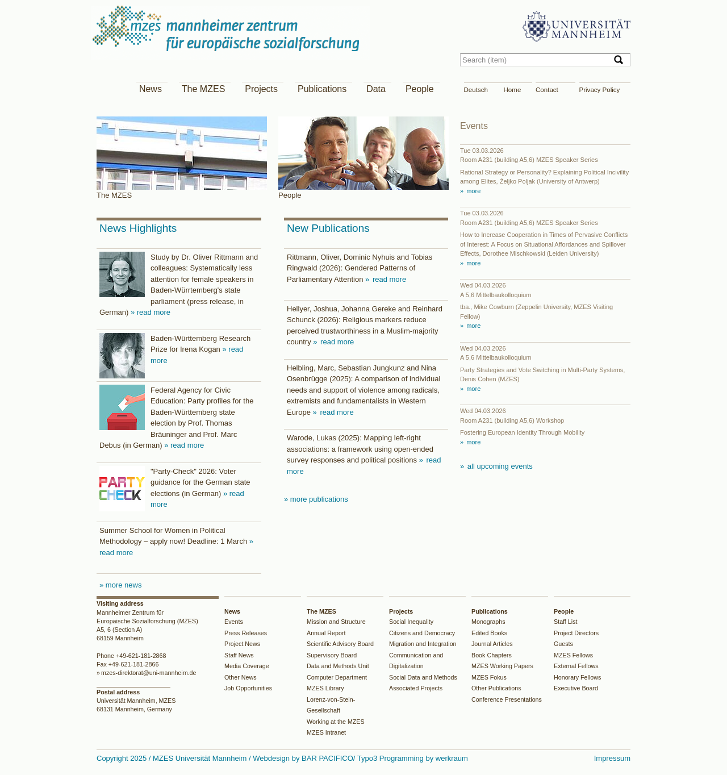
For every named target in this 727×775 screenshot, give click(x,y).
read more (388, 279)
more (473, 191)
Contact (547, 89)
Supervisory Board (332, 655)
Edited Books (489, 633)
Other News (240, 677)
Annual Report (326, 633)
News (150, 89)
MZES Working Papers (502, 666)
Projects (261, 89)
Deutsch (476, 89)
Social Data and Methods (423, 677)
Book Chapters (491, 655)
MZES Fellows (573, 655)
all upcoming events (499, 466)
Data (376, 89)
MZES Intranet (326, 732)
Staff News (239, 655)
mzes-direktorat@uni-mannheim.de (149, 672)
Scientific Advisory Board (340, 643)
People (420, 89)
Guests (563, 643)
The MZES (203, 89)
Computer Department (337, 677)
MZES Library (325, 688)
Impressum (612, 758)
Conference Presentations (506, 699)
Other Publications (496, 688)
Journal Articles (492, 643)
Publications (322, 89)
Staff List (566, 621)
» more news (120, 585)
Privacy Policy (599, 89)
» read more (150, 312)
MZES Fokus (489, 677)
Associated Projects (415, 688)
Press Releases (245, 633)
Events (233, 621)
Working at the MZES (336, 721)
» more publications (316, 499)
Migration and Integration (423, 643)
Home (512, 89)
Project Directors (576, 633)
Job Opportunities (248, 688)
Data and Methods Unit (338, 666)
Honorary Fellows (577, 677)
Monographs (488, 621)
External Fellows (576, 666)
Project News (242, 643)
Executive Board (576, 688)
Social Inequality (411, 621)
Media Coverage (246, 666)
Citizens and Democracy (422, 633)
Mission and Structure (336, 621)
